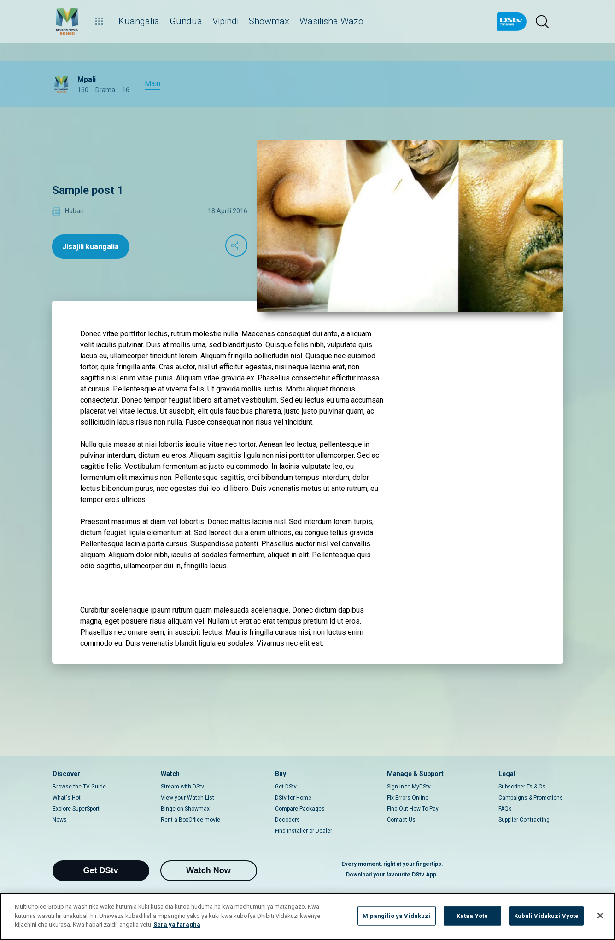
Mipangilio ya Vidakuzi (397, 915)
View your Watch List (187, 797)
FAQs (505, 809)
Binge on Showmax (185, 809)
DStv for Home (293, 797)
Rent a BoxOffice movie (190, 820)
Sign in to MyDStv (409, 786)
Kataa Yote (472, 915)
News (60, 820)
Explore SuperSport (76, 809)
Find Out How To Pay (413, 809)
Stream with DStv (182, 786)
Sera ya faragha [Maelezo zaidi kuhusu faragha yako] (176, 924)
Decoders (287, 820)
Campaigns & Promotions (530, 797)
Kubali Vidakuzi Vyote (546, 915)
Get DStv (286, 786)
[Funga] (600, 915)
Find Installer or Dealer (303, 831)
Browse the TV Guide (79, 786)
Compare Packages (300, 809)
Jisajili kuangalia (90, 246)
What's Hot (67, 797)
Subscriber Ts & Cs (521, 786)
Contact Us (401, 820)
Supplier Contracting (524, 820)
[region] (307, 916)
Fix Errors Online (407, 797)
